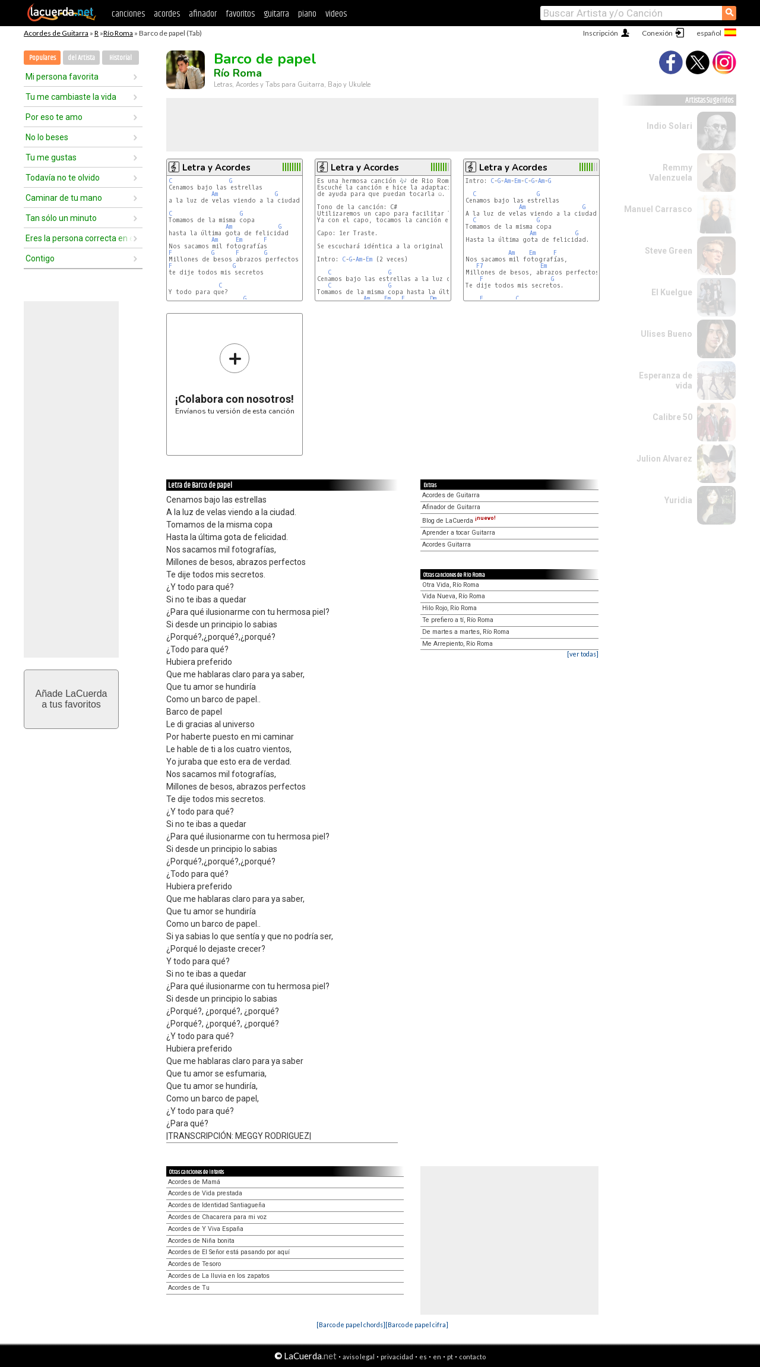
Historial (120, 58)
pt (450, 1356)
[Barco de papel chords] (350, 1324)
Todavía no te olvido (63, 177)
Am (214, 194)
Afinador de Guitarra (451, 507)
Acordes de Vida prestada (205, 1193)
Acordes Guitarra (446, 544)
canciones (128, 14)
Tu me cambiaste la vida (71, 97)
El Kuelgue (671, 292)
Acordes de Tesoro (194, 1264)
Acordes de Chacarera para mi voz (217, 1217)
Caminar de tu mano (64, 198)
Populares (42, 58)
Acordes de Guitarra (56, 33)
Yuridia (678, 500)
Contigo (40, 258)
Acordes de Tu (189, 1288)
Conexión (657, 33)
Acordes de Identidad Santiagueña (216, 1205)
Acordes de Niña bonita (201, 1241)
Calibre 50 (672, 417)
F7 (479, 266)
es (423, 1356)
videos (336, 14)
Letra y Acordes (216, 167)
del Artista (81, 58)
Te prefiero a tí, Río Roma (457, 620)
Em (239, 240)
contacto (472, 1356)
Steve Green (668, 250)
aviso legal (359, 1356)
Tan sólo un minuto (61, 218)
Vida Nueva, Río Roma (453, 596)
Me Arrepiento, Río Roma (457, 644)
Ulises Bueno (666, 334)
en (437, 1356)
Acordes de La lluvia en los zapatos (219, 1276)
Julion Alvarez (664, 458)
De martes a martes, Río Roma (465, 632)
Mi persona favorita (62, 76)
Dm (433, 298)
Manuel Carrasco (658, 209)
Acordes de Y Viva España (205, 1229)
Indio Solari (669, 126)
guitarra (276, 14)
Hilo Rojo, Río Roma (449, 608)
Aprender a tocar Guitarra (458, 532)
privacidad (397, 1356)
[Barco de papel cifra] (416, 1324)
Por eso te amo (54, 117)
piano (307, 14)
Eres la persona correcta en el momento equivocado (79, 238)
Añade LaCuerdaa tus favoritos (71, 699)
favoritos (240, 14)
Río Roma (118, 33)
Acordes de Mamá (194, 1182)
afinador (203, 14)
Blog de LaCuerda (459, 521)
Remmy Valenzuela (670, 172)
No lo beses (47, 137)
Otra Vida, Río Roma (450, 585)
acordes (167, 14)
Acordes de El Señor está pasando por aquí (229, 1252)
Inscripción (600, 33)
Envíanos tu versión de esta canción (234, 379)
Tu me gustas (51, 157)
